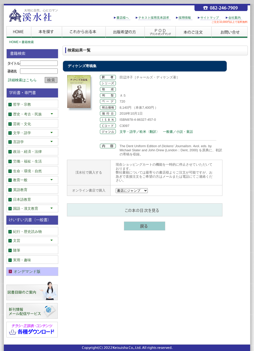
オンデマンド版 (27, 271)
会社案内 (234, 17)
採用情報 (185, 17)
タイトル (13, 63)
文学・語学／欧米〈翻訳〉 (140, 132)
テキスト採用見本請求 (153, 17)
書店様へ (122, 17)
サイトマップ (209, 17)
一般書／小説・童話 (178, 132)
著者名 (11, 71)
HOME (13, 42)
